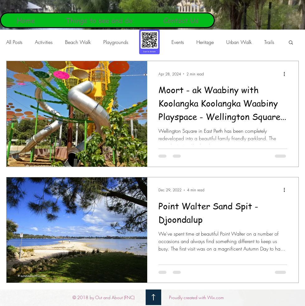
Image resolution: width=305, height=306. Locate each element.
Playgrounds (115, 42)
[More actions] (286, 74)
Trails (269, 42)
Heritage (205, 42)
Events (177, 42)
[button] (291, 43)
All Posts (14, 42)
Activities (44, 42)
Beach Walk (78, 42)
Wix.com (215, 297)
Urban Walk (239, 42)
